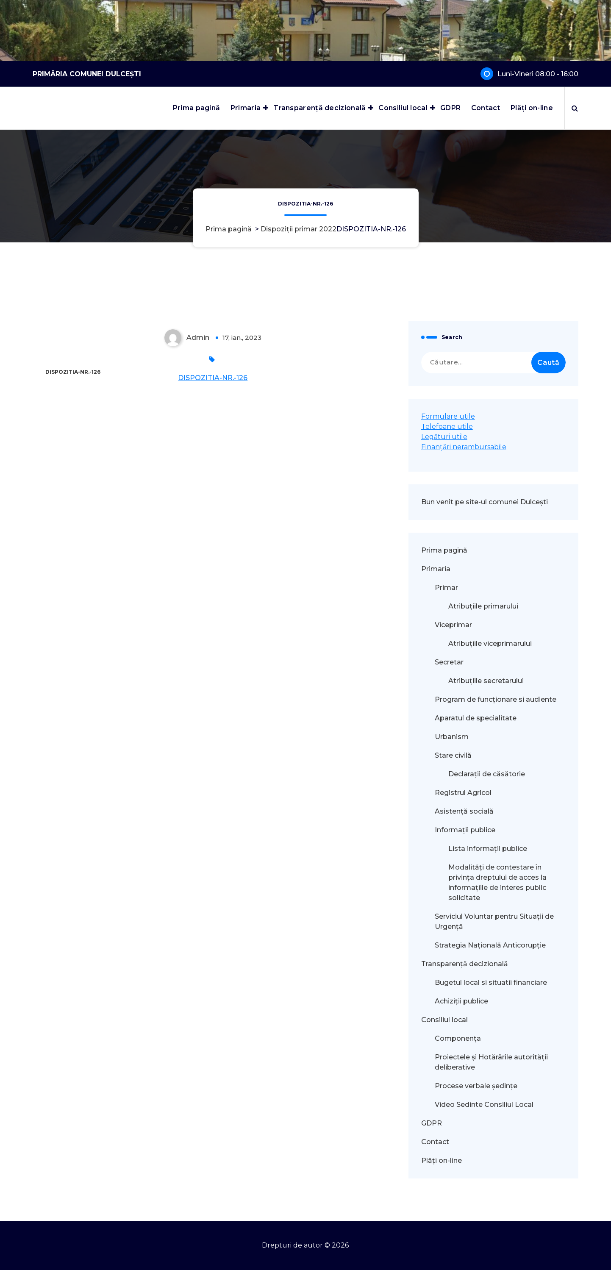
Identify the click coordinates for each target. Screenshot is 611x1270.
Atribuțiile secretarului (486, 681)
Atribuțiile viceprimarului (490, 643)
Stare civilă (453, 755)
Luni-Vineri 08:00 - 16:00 (537, 74)
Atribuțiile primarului (483, 606)
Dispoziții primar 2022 (298, 229)
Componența (458, 1038)
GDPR (450, 108)
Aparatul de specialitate (476, 718)
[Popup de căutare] (574, 108)
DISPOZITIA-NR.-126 (212, 378)
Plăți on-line (532, 108)
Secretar (449, 662)
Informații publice (465, 830)
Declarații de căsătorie (486, 774)
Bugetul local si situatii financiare (491, 982)
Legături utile (444, 437)
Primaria (246, 108)
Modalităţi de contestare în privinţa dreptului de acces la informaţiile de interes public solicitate (497, 882)
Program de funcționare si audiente (495, 699)
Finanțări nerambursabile (463, 447)
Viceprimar (453, 625)
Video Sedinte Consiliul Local (484, 1104)
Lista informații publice (487, 849)
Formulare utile (448, 416)
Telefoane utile (447, 426)
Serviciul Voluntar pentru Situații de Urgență (494, 921)
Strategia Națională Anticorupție (490, 945)
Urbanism (452, 737)
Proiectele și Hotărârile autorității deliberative (491, 1062)
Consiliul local (403, 108)
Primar (446, 588)
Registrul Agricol (464, 793)
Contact (485, 108)
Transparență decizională (319, 108)
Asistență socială (464, 811)
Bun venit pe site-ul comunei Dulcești (484, 502)
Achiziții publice (461, 1001)
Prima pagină (196, 108)
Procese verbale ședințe (476, 1086)
